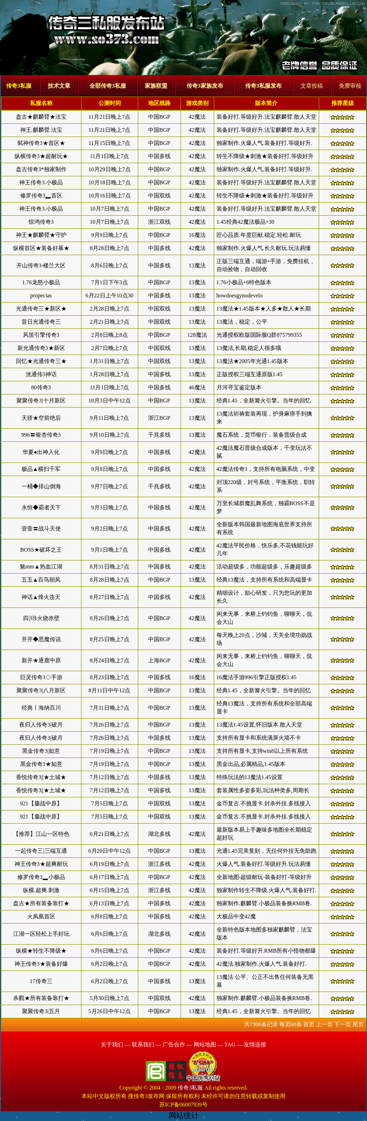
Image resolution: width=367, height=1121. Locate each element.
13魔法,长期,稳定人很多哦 (249, 348)
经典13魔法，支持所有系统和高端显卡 (264, 579)
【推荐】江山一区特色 (41, 834)
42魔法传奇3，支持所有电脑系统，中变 (266, 469)
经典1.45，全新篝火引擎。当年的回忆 (264, 400)
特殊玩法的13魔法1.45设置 (250, 777)
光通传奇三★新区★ (41, 308)
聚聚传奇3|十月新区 (40, 400)
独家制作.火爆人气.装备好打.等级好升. (264, 143)
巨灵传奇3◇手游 (41, 677)
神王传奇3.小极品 (41, 182)
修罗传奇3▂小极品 (41, 877)
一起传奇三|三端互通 (41, 851)
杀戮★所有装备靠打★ (41, 998)
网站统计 (184, 1116)
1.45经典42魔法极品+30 (246, 222)
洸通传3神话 (41, 374)
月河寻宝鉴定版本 (239, 387)
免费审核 (350, 86)
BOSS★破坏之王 (41, 549)
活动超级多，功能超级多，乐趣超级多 (264, 566)
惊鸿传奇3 (41, 222)
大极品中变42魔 (236, 916)
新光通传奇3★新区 (41, 348)
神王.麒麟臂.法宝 (41, 130)
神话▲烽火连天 (41, 597)
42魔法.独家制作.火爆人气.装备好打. (262, 964)
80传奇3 (41, 387)
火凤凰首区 (41, 916)
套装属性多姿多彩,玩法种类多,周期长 (263, 790)
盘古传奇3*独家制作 (41, 169)
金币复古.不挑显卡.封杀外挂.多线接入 (264, 803)
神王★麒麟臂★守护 (41, 235)
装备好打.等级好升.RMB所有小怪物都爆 (266, 950)
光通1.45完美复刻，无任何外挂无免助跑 (266, 851)
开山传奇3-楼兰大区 (41, 265)
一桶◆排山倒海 (41, 486)
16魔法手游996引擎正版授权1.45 (257, 677)
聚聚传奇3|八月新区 (40, 690)
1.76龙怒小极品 (41, 282)
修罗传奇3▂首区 (41, 195)
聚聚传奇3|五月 (41, 1011)
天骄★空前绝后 (41, 418)
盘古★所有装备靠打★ (41, 903)
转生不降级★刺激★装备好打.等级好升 (265, 156)
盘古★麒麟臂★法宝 (41, 117)
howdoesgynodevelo (240, 295)
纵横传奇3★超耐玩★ (41, 156)
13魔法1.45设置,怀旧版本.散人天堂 (259, 724)
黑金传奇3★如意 (41, 764)
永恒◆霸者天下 (41, 507)
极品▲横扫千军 (41, 469)
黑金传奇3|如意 (41, 751)
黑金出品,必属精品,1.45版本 (251, 764)
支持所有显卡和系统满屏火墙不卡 (259, 738)
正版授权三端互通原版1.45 (250, 374)
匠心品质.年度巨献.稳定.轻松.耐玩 (259, 235)
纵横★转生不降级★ (41, 950)
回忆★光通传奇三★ (41, 361)
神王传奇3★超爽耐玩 (41, 864)
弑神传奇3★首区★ (41, 143)
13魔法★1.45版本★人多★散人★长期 (264, 308)
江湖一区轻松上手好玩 (41, 934)
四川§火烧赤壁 (41, 618)
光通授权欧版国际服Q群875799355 (259, 335)
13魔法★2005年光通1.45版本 (252, 361)
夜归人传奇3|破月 (40, 724)
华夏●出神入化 (41, 452)
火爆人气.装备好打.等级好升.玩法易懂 (264, 864)
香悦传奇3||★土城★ (41, 777)
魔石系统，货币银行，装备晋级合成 (262, 435)
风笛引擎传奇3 (41, 335)
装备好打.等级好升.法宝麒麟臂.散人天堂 (266, 117)
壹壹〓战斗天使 (41, 528)
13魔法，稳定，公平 (242, 321)
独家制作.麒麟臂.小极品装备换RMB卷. (264, 903)
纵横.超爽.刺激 (41, 890)
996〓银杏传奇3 (41, 435)
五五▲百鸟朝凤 (41, 579)
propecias (41, 295)
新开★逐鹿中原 (41, 660)
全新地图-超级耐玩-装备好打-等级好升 (264, 877)
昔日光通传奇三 (41, 321)
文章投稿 (311, 86)
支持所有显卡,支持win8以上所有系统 (262, 751)
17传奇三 (41, 981)
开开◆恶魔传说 (41, 639)
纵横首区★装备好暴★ (41, 248)
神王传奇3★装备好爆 (41, 964)
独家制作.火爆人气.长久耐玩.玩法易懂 (264, 248)
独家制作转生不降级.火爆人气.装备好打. (266, 890)
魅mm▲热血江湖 (41, 566)
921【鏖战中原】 (41, 803)
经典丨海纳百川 (41, 707)
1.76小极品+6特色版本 (244, 282)
